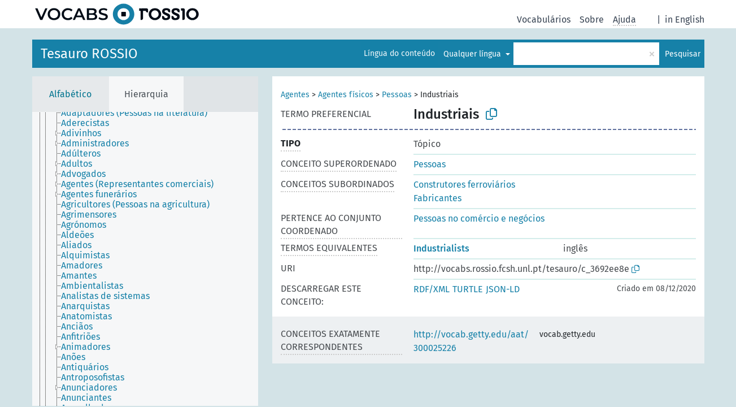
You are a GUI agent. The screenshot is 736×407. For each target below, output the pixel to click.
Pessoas (397, 94)
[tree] (145, 259)
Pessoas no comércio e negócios (479, 218)
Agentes (295, 94)
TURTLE (467, 289)
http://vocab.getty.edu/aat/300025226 (471, 341)
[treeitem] (138, 113)
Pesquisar (682, 54)
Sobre (592, 19)
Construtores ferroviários (464, 184)
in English (684, 19)
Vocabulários (543, 19)
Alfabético (70, 94)
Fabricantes (437, 198)
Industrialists (441, 248)
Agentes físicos (345, 94)
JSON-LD (503, 289)
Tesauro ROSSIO (89, 54)
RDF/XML (431, 289)
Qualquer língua (473, 54)
